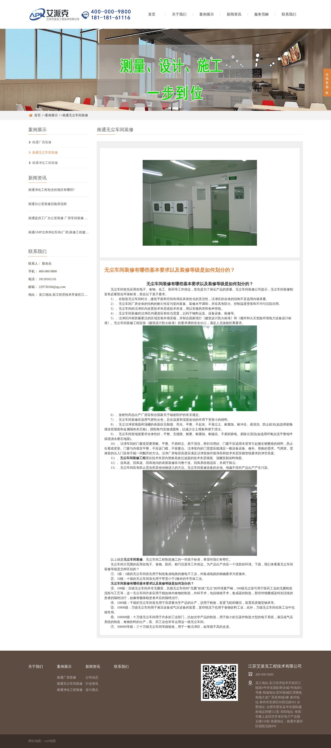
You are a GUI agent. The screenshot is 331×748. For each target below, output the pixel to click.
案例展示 (206, 14)
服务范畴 (261, 14)
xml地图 (50, 741)
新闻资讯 (234, 14)
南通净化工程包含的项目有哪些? (51, 190)
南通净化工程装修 (45, 163)
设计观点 (91, 690)
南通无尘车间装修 (75, 115)
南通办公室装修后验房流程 (47, 204)
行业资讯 (91, 683)
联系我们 (289, 14)
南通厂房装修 (41, 142)
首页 (151, 14)
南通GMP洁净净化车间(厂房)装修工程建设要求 (58, 232)
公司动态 (91, 677)
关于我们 (179, 14)
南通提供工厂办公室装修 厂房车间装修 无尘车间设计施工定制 (58, 218)
